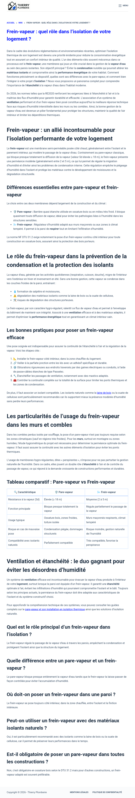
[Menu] (123, 5)
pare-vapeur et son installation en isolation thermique (55, 609)
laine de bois (104, 392)
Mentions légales (79, 792)
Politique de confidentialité (107, 792)
